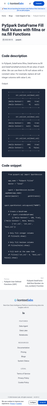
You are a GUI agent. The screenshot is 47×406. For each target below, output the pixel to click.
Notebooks (23, 335)
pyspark (18, 40)
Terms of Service (23, 374)
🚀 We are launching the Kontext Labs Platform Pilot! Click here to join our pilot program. (23, 9)
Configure (33, 402)
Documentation (23, 348)
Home (4, 16)
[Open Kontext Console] (38, 3)
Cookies (19, 403)
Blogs (11, 16)
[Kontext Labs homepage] (16, 3)
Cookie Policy (23, 382)
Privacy (12, 403)
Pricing (23, 352)
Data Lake (23, 330)
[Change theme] (30, 3)
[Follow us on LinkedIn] (23, 313)
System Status (23, 361)
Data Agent (23, 326)
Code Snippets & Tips (23, 16)
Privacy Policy (23, 378)
